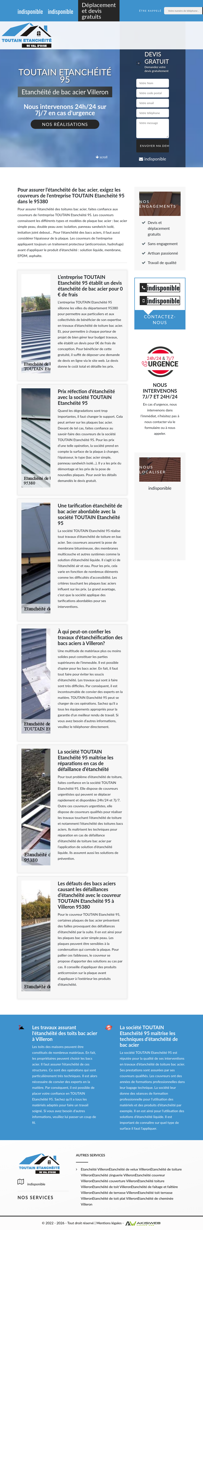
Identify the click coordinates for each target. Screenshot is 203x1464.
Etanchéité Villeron (95, 1169)
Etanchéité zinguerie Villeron (113, 1175)
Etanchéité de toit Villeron (111, 1187)
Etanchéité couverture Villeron (115, 1181)
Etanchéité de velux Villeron (129, 1169)
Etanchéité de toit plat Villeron (115, 1198)
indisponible (30, 11)
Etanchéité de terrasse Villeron (115, 1192)
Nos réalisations (65, 124)
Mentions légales (109, 1223)
